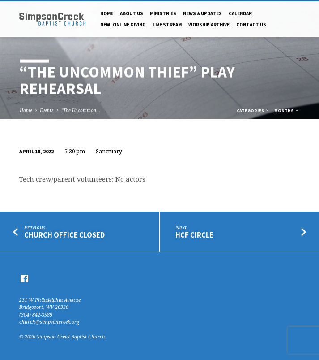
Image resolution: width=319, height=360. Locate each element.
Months (286, 110)
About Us (131, 13)
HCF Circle (194, 235)
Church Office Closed (64, 235)
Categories (253, 110)
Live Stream (167, 25)
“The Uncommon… (80, 110)
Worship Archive (209, 25)
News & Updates (202, 13)
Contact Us (251, 25)
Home (106, 13)
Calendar (240, 13)
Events (47, 110)
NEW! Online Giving (123, 25)
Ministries (163, 13)
